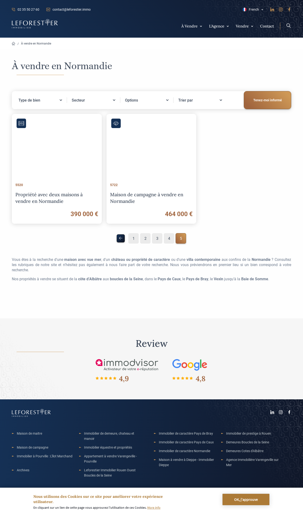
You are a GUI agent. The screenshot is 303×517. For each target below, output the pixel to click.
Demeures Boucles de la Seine (247, 442)
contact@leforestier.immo (72, 9)
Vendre (242, 25)
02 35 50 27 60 (28, 9)
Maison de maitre (29, 433)
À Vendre (189, 25)
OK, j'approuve (246, 499)
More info (153, 507)
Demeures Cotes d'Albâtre (244, 451)
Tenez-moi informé (267, 100)
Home (13, 43)
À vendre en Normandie (36, 43)
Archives (23, 470)
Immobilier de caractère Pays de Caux (186, 442)
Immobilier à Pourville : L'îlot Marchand (44, 456)
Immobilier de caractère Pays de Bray (186, 433)
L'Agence (216, 25)
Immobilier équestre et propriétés (108, 447)
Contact (267, 25)
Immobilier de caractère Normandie (184, 451)
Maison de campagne (32, 447)
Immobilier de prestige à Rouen (248, 433)
